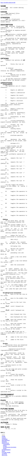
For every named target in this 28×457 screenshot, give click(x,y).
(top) (3, 435)
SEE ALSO (5, 427)
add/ (14, 2)
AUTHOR (4, 423)
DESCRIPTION (7, 25)
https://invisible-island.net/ (7, 2)
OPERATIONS (6, 83)
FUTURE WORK (7, 409)
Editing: (5, 219)
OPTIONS (5, 59)
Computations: (8, 84)
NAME (3, 6)
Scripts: (5, 343)
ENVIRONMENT (7, 395)
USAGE (4, 12)
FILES (3, 400)
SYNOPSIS (5, 18)
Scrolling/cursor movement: (12, 293)
